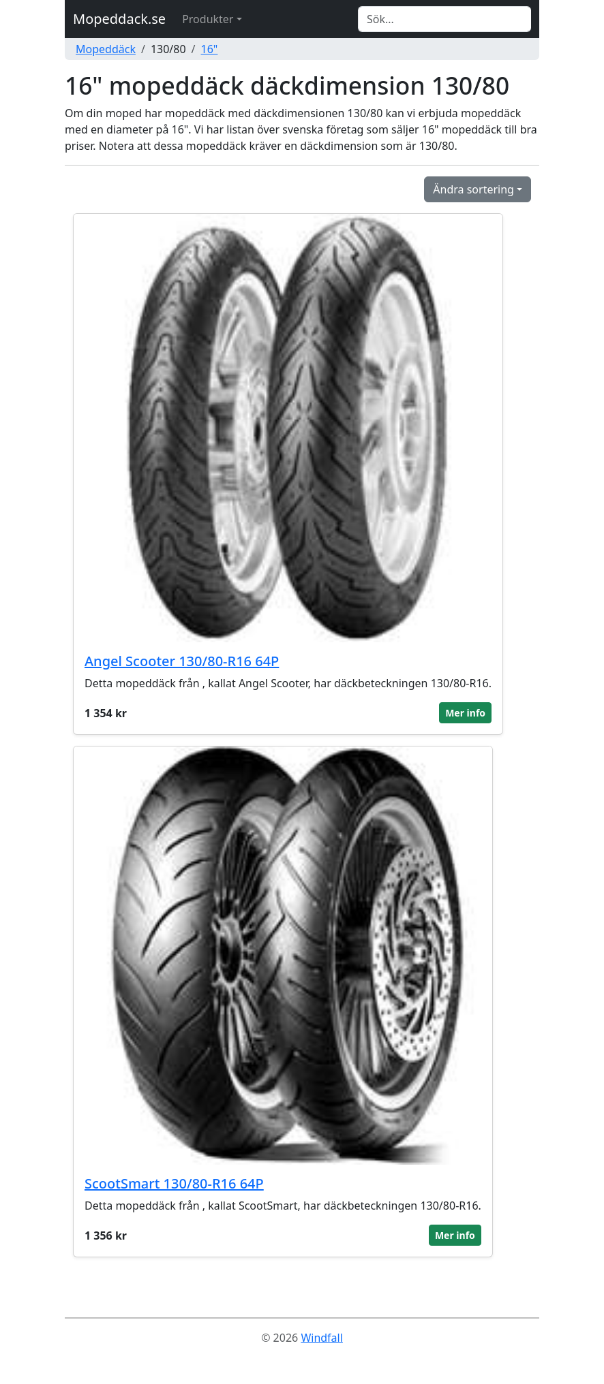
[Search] (444, 19)
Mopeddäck (106, 49)
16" (209, 49)
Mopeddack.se (119, 19)
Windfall (321, 1337)
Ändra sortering (473, 189)
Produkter (207, 19)
